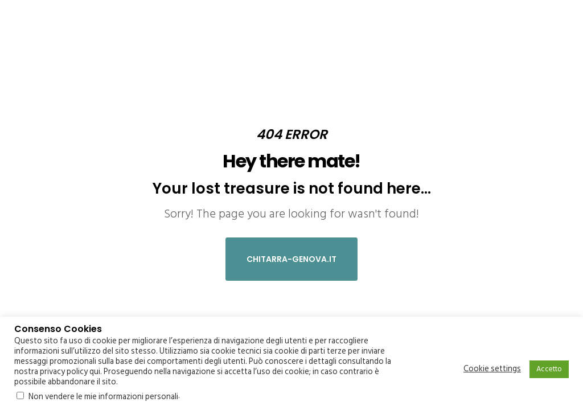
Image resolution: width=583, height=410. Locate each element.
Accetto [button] (549, 369)
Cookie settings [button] (492, 369)
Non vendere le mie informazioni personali (103, 396)
